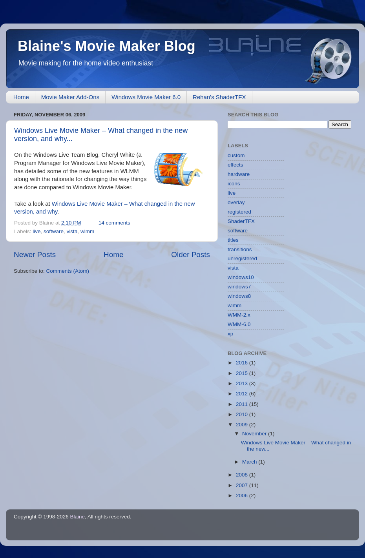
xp (230, 334)
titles (233, 240)
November (255, 434)
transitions (240, 249)
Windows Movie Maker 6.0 (146, 97)
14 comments (114, 223)
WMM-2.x (239, 315)
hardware (239, 174)
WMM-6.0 (239, 324)
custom (236, 155)
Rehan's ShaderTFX (219, 97)
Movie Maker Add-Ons (70, 97)
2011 (242, 404)
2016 (242, 363)
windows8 (239, 296)
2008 (242, 475)
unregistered (242, 258)
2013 (242, 383)
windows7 (239, 287)
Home (21, 97)
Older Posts (190, 254)
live (36, 231)
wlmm (87, 231)
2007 (242, 485)
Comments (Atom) (67, 271)
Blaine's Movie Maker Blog (106, 46)
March (250, 462)
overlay (236, 202)
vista (72, 231)
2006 (242, 495)
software (54, 231)
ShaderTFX (241, 221)
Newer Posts (35, 254)
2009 (242, 425)
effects (235, 165)
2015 (242, 373)
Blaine (77, 517)
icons (234, 184)
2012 (242, 394)
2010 (242, 414)
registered (239, 212)
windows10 (241, 277)
